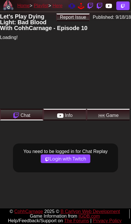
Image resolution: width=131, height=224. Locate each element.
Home (23, 5)
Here (58, 5)
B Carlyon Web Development (90, 211)
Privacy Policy (107, 220)
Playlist (41, 5)
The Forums (76, 220)
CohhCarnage (28, 211)
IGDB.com (89, 216)
